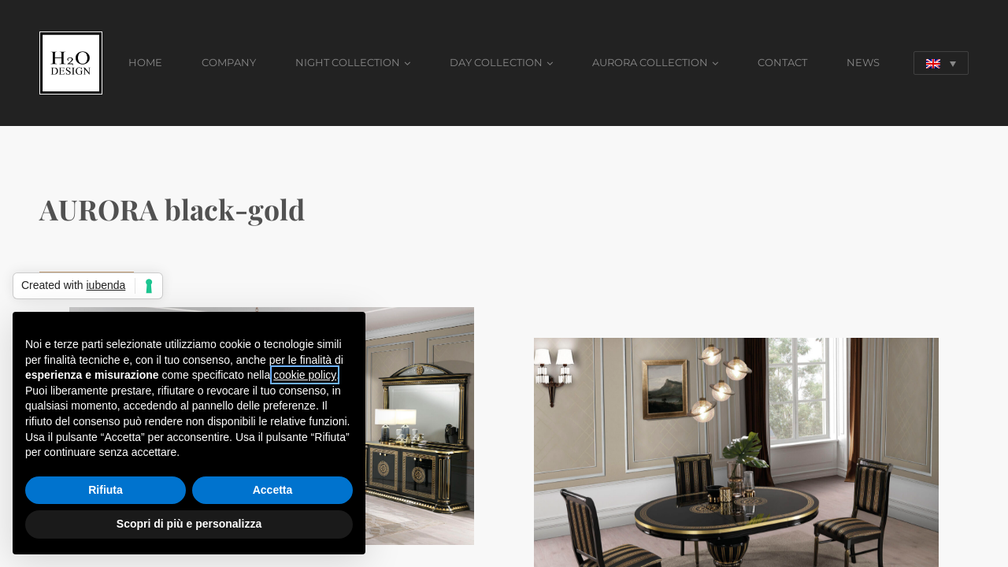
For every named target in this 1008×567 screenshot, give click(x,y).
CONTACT (782, 62)
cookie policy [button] (304, 375)
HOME (145, 62)
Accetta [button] (273, 490)
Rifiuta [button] (105, 490)
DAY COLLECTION (496, 62)
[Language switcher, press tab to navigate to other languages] (941, 63)
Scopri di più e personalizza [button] (189, 523)
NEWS (863, 62)
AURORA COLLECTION (650, 62)
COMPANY (229, 62)
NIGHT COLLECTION (347, 62)
